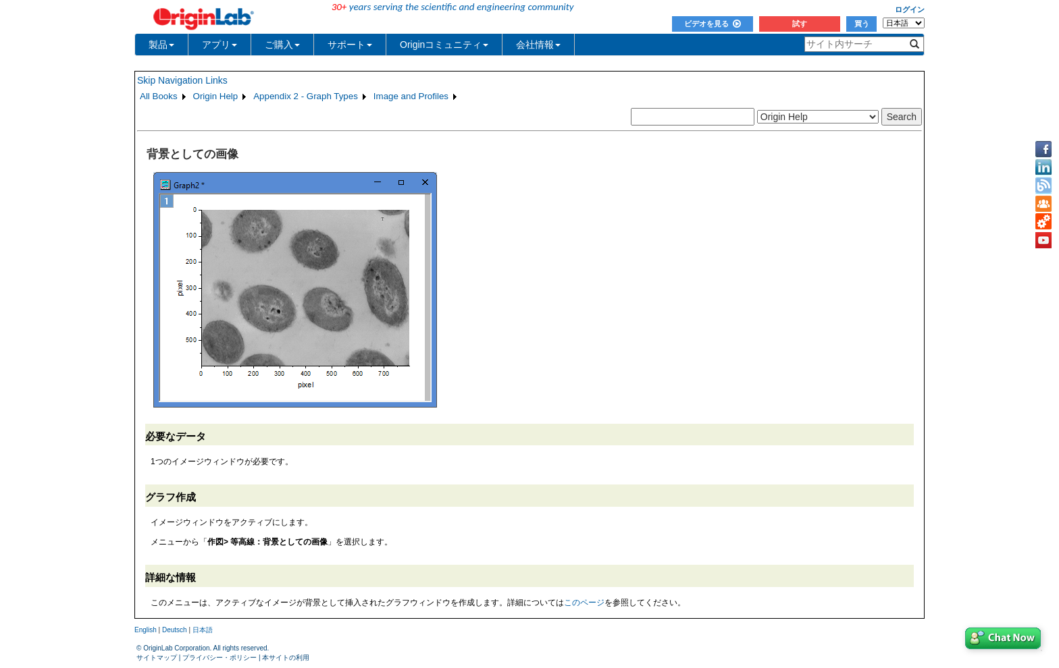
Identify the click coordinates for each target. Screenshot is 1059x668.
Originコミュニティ (444, 44)
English (145, 630)
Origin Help (215, 96)
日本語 (202, 630)
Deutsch (174, 630)
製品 (161, 44)
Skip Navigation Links (182, 80)
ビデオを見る (712, 24)
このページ (584, 602)
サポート (350, 44)
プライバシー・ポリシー (219, 657)
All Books (159, 96)
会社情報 (538, 44)
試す (799, 24)
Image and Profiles (410, 96)
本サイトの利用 (285, 657)
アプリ (219, 44)
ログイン (910, 9)
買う (861, 24)
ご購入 (282, 44)
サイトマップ (156, 657)
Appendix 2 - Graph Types (305, 96)
